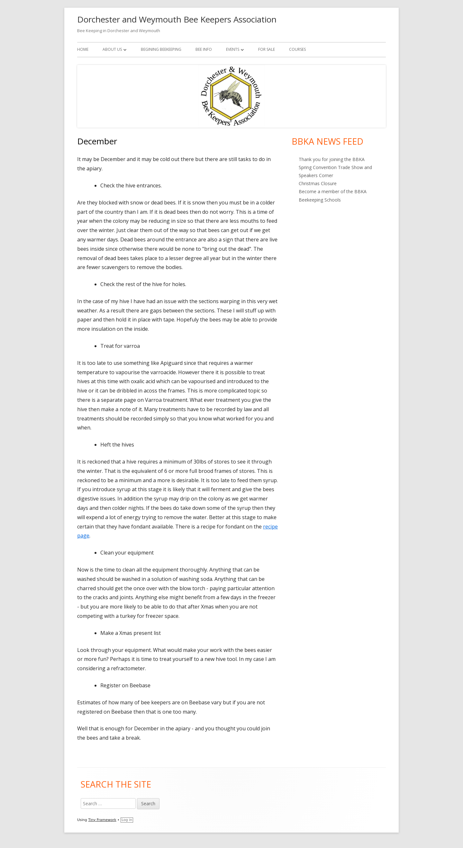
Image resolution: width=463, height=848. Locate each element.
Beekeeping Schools (320, 200)
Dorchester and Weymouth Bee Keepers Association (177, 19)
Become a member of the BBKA (333, 191)
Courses (297, 49)
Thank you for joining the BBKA (332, 159)
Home (82, 49)
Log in (127, 820)
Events (232, 49)
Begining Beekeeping (161, 49)
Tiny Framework (102, 820)
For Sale (266, 49)
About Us (112, 49)
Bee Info (203, 49)
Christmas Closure (318, 183)
